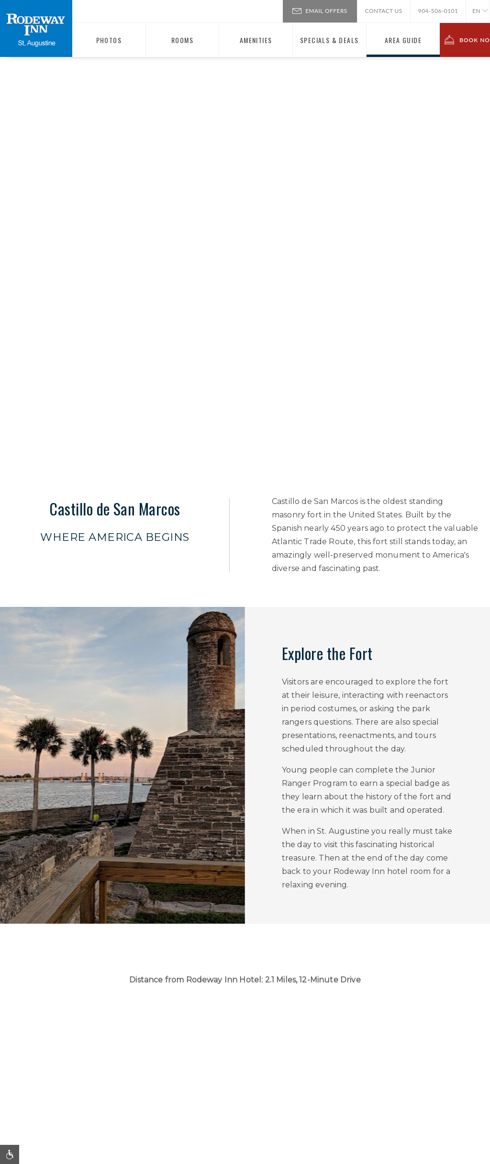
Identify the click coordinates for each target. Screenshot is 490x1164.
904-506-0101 (438, 10)
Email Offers (319, 10)
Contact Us (383, 10)
